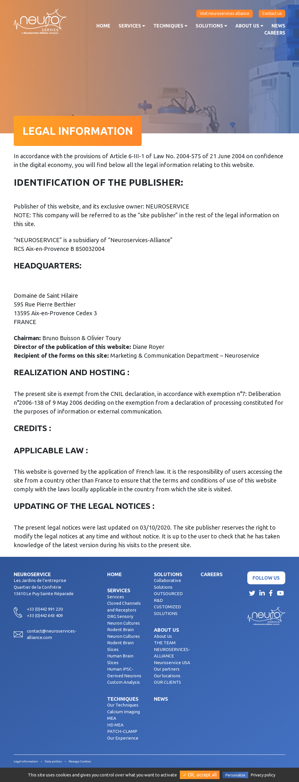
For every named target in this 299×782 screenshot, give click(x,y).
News (278, 25)
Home (103, 25)
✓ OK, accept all (200, 774)
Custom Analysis (123, 682)
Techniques (170, 25)
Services (132, 25)
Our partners (167, 668)
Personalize (235, 775)
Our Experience (122, 738)
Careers (274, 32)
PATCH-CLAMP (122, 731)
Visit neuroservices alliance (224, 13)
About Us (163, 636)
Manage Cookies (80, 761)
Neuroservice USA (172, 662)
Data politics (53, 761)
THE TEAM (164, 642)
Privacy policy (263, 775)
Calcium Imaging (123, 711)
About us (249, 25)
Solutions (211, 25)
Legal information (26, 761)
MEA (111, 718)
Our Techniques (122, 704)
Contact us (272, 13)
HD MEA (115, 724)
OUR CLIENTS (167, 682)
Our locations (167, 675)
